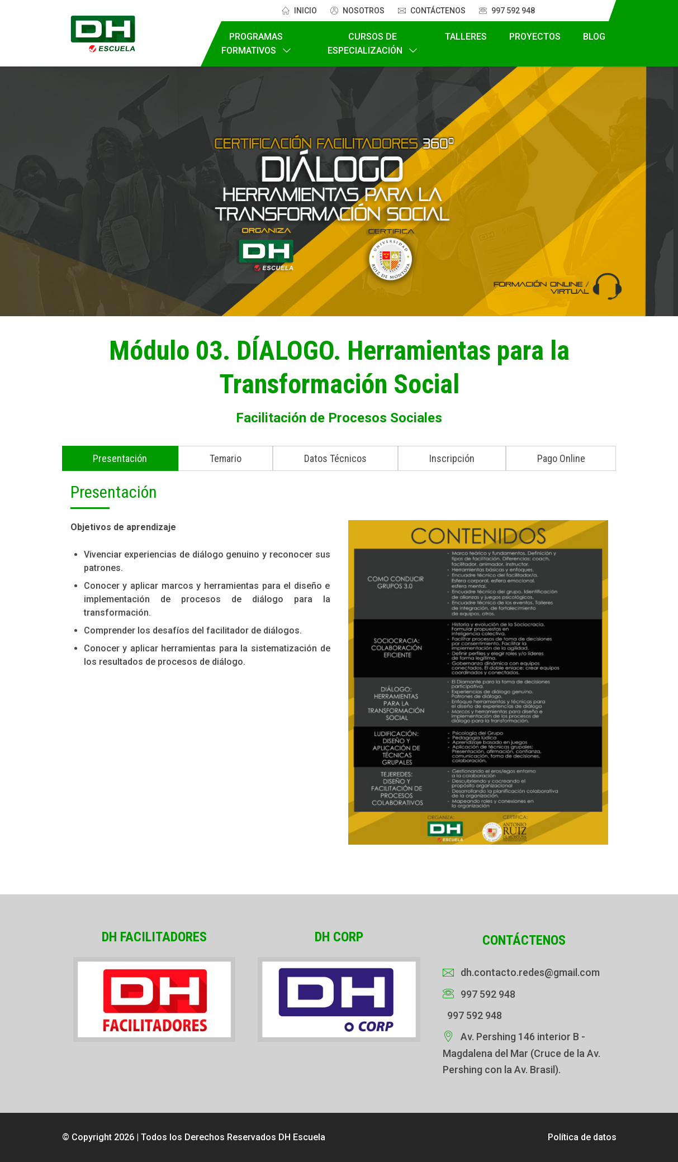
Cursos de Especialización (365, 43)
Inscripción (452, 458)
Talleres (466, 36)
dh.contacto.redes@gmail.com (530, 972)
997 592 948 (507, 11)
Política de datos (582, 1137)
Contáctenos (432, 11)
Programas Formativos (252, 43)
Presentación (120, 458)
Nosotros (357, 11)
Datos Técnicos (335, 458)
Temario (225, 458)
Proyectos (535, 36)
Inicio (299, 11)
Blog (594, 36)
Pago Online (561, 458)
